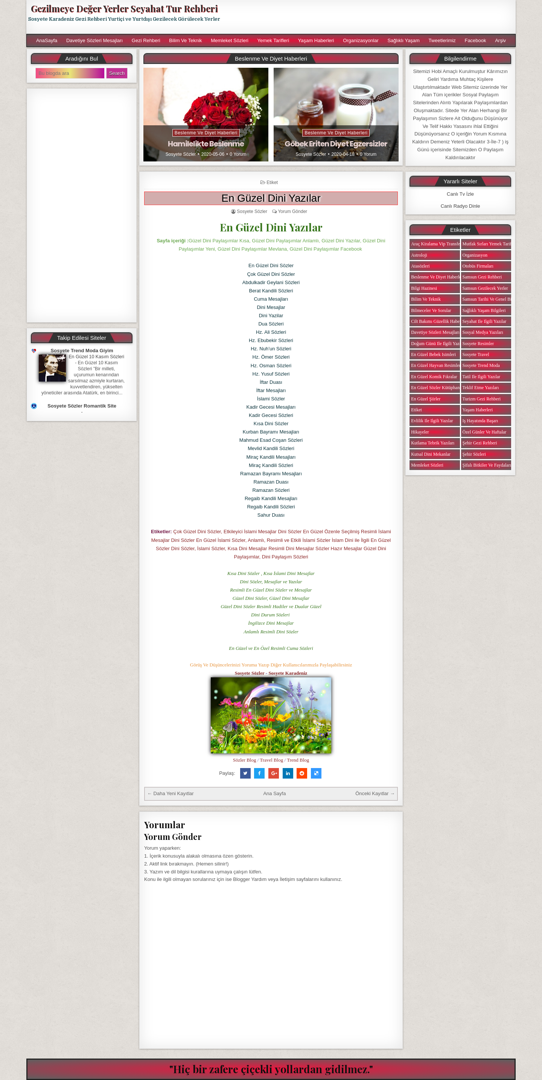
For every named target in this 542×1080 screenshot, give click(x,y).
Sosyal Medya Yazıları (483, 332)
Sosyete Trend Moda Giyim (82, 350)
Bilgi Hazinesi (424, 288)
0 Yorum (238, 154)
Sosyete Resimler (478, 343)
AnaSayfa (46, 40)
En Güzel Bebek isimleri (433, 354)
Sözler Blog (244, 760)
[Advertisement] (371, 17)
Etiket (272, 182)
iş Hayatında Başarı (480, 420)
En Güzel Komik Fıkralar (434, 376)
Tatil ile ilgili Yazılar (481, 376)
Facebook (475, 40)
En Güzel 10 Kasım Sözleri (96, 356)
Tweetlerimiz (442, 40)
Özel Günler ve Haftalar (485, 432)
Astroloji (419, 255)
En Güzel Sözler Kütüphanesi (437, 387)
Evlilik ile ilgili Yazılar (432, 420)
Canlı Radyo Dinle (460, 206)
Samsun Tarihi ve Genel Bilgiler (492, 299)
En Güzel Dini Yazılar (271, 198)
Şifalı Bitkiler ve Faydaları (487, 465)
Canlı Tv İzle (460, 194)
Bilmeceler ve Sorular (431, 310)
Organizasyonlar (361, 40)
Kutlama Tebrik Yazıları (432, 443)
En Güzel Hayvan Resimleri (436, 365)
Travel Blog (271, 760)
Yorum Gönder (292, 211)
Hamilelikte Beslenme (206, 143)
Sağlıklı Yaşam (403, 40)
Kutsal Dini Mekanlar (431, 454)
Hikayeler (420, 432)
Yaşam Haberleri (316, 40)
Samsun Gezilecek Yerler (485, 288)
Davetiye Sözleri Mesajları (94, 40)
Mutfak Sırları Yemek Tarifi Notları (495, 243)
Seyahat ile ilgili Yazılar (485, 321)
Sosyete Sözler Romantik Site (81, 406)
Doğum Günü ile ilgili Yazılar (438, 343)
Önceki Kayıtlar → (375, 793)
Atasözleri (420, 266)
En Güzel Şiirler (425, 399)
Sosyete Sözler (181, 154)
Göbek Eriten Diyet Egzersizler (336, 143)
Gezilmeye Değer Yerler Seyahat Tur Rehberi (124, 8)
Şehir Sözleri (474, 454)
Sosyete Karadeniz (287, 673)
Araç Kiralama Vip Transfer (436, 243)
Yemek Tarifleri (273, 40)
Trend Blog (298, 760)
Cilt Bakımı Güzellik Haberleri (439, 321)
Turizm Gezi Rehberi (482, 399)
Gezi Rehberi (146, 40)
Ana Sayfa (274, 793)
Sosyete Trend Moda (481, 365)
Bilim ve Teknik (185, 40)
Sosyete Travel (476, 354)
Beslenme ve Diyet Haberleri (206, 132)
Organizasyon (475, 255)
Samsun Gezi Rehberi (482, 277)
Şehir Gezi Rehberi (480, 443)
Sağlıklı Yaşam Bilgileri (484, 310)
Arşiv (500, 40)
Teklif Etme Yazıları (481, 387)
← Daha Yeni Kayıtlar (170, 793)
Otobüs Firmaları (478, 266)
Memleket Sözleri (229, 40)
